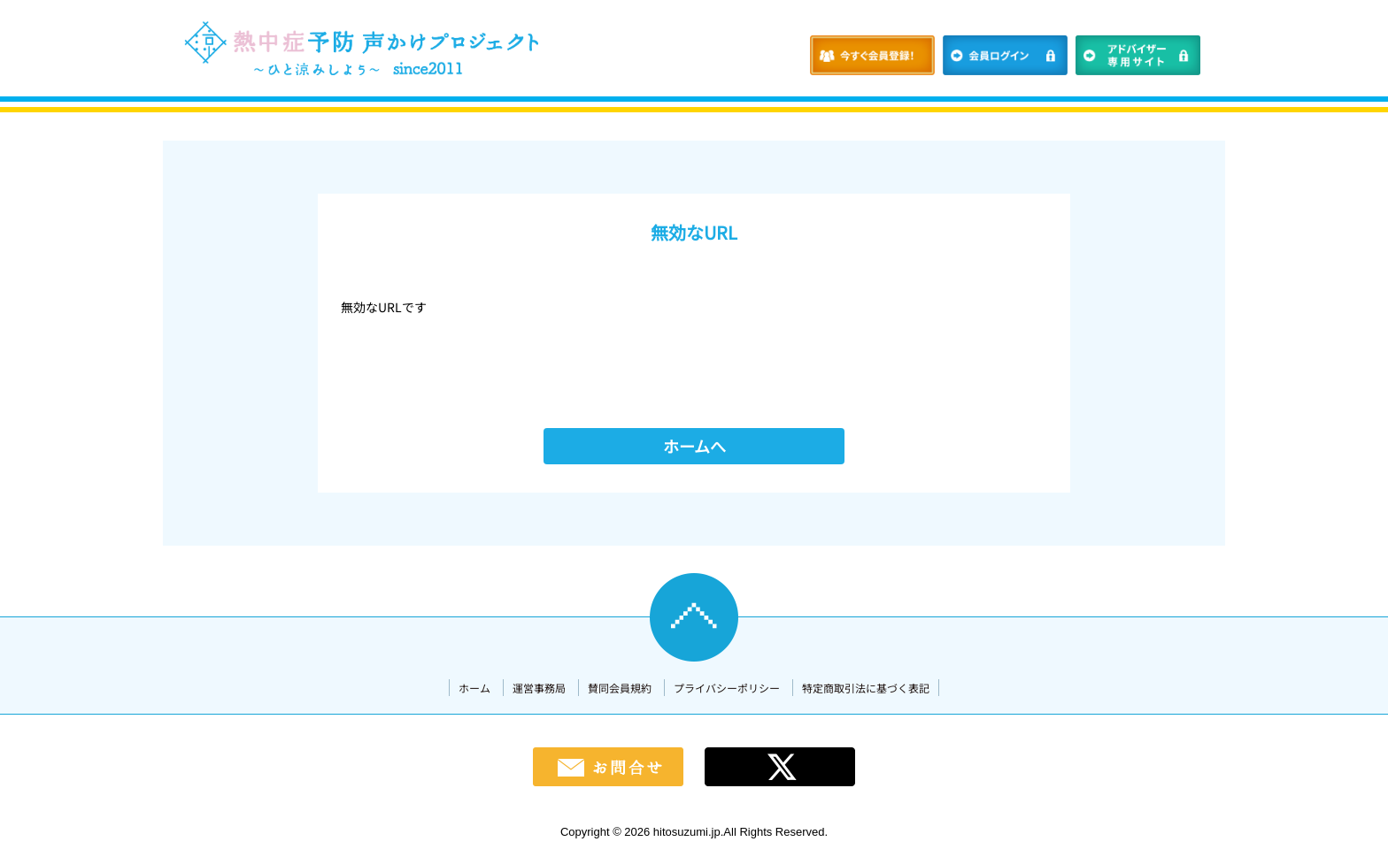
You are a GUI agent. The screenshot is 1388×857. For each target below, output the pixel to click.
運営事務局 (539, 687)
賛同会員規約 (620, 687)
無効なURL (694, 232)
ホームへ (694, 445)
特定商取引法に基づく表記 (865, 687)
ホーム (474, 687)
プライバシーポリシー (727, 687)
